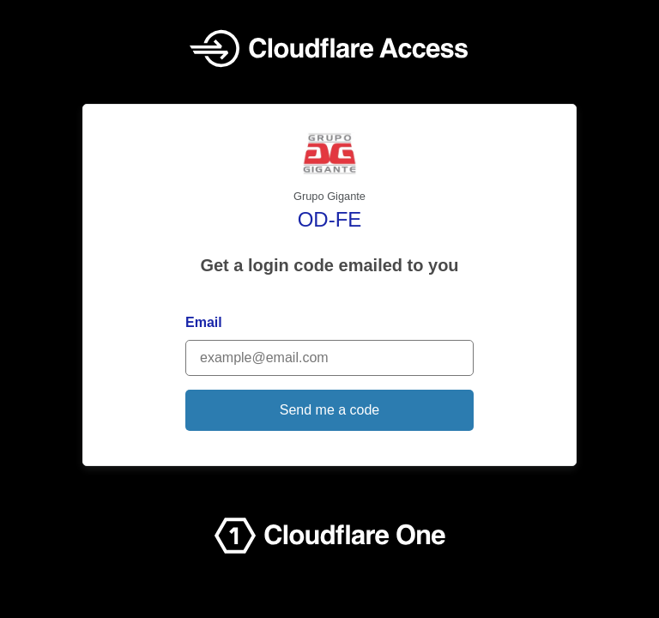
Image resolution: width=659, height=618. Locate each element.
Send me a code (330, 410)
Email (203, 322)
